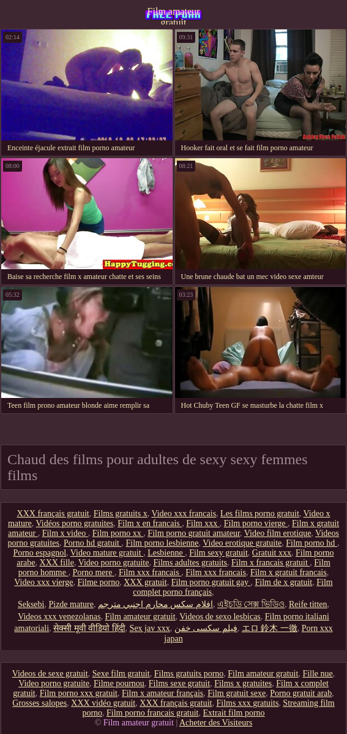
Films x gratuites (243, 683)
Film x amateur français (162, 693)
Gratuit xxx (271, 552)
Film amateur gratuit (173, 15)
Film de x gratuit (284, 582)
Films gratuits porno (189, 673)
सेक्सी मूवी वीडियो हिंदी (89, 628)
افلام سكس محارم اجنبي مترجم (155, 604)
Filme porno (98, 582)
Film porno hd (311, 543)
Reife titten (308, 604)
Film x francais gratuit (270, 562)
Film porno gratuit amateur (193, 533)
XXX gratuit (145, 582)
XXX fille (57, 562)
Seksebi (31, 604)
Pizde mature (70, 604)
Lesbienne (166, 552)
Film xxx (202, 523)
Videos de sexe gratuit (50, 673)
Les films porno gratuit (259, 513)
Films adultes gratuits (190, 562)
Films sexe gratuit (179, 683)
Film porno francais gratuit (152, 712)
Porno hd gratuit (93, 543)
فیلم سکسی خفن (205, 628)
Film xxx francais (150, 572)
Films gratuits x (120, 513)
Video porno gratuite (113, 562)
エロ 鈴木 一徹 (269, 628)
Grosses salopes (39, 703)
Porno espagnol (39, 552)
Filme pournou (119, 683)
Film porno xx (118, 533)
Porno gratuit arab (301, 693)
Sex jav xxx (150, 628)
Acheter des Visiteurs (215, 722)
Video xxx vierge (43, 582)
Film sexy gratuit (218, 552)
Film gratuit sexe (236, 693)
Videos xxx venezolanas (59, 616)
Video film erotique (278, 533)
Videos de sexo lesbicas (220, 616)
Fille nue (317, 673)
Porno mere (93, 572)
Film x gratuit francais (288, 572)
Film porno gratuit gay (211, 582)
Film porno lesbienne (161, 543)
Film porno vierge (256, 523)
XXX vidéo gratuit (103, 703)
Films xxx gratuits (247, 703)
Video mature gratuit (106, 552)
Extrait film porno (234, 712)
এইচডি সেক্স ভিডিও (251, 604)
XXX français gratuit (53, 513)
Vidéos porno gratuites (75, 523)
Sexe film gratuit (121, 673)
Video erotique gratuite (242, 543)
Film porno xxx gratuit (79, 693)
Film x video (65, 533)
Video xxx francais (183, 513)
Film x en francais (150, 523)
